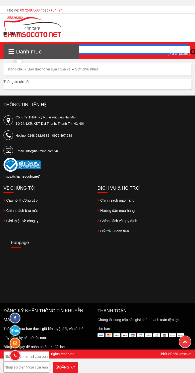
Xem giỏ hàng (177, 48)
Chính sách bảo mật (22, 211)
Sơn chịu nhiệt (86, 69)
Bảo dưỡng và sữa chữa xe (49, 69)
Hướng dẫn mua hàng (117, 211)
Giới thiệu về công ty (22, 221)
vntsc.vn (185, 354)
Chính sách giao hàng (117, 200)
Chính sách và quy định (118, 221)
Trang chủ (15, 69)
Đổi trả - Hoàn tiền (114, 231)
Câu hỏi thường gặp (22, 200)
